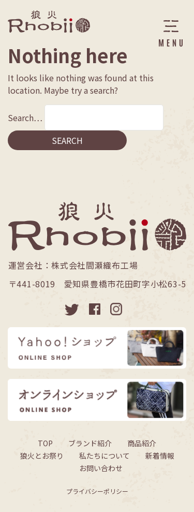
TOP (45, 443)
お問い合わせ (101, 468)
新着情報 (159, 455)
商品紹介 (141, 443)
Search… (25, 117)
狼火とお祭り (42, 455)
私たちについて (104, 455)
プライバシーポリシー (97, 491)
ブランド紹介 (90, 443)
